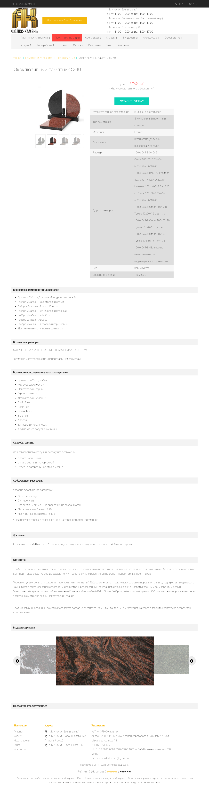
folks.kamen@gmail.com (24, 4)
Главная (19, 731)
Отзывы (78, 45)
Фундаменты (130, 37)
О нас (109, 45)
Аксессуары (151, 37)
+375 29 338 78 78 (187, 4)
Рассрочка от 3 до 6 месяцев (64, 20)
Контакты (123, 45)
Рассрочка (94, 45)
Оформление (173, 37)
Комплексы (93, 37)
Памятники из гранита (35, 37)
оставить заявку (132, 101)
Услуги (26, 45)
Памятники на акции (67, 37)
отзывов (112, 771)
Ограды (111, 37)
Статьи (64, 45)
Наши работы (45, 45)
